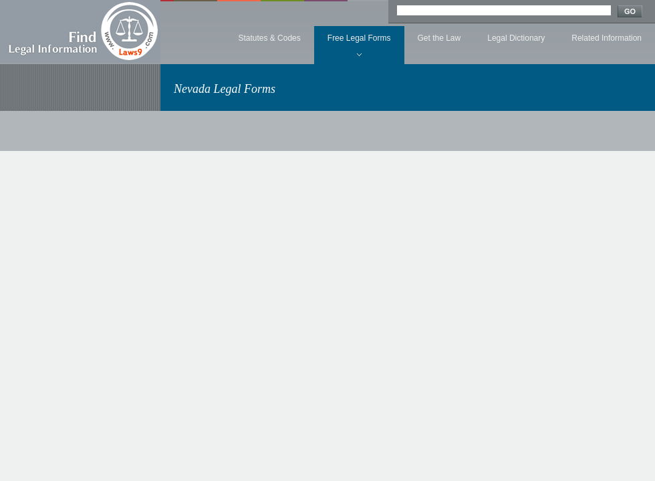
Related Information (606, 38)
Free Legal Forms (359, 38)
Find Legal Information (80, 31)
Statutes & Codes (269, 38)
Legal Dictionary (516, 38)
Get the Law (439, 38)
